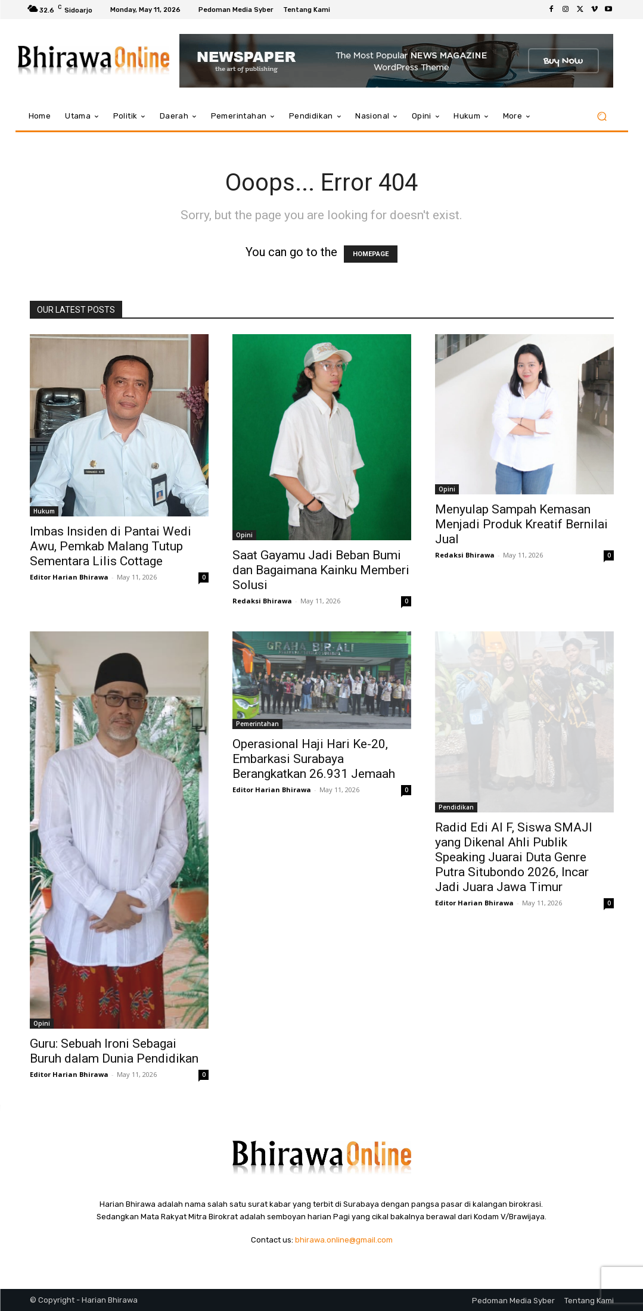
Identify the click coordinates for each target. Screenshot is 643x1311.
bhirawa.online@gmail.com (344, 1239)
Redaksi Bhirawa (262, 600)
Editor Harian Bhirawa (69, 576)
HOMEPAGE (371, 254)
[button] (602, 116)
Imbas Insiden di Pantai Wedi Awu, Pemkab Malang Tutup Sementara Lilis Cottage (110, 546)
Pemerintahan (257, 724)
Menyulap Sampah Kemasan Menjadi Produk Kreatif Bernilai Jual (521, 524)
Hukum (44, 511)
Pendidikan (456, 807)
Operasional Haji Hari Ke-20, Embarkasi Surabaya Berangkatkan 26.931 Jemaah (313, 759)
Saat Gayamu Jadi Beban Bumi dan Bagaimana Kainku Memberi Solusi (320, 570)
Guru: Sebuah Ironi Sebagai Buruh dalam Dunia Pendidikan (114, 1051)
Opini (244, 535)
